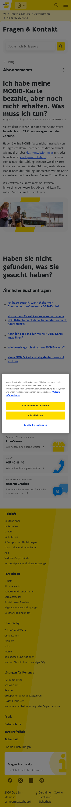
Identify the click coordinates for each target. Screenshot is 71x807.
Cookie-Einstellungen (35, 425)
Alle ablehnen (35, 415)
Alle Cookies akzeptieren (35, 405)
